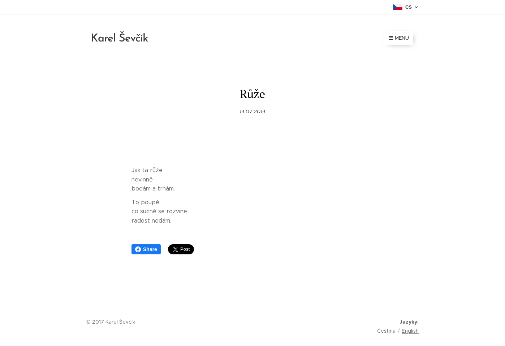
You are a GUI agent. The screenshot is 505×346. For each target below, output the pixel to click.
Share (146, 249)
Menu (399, 38)
